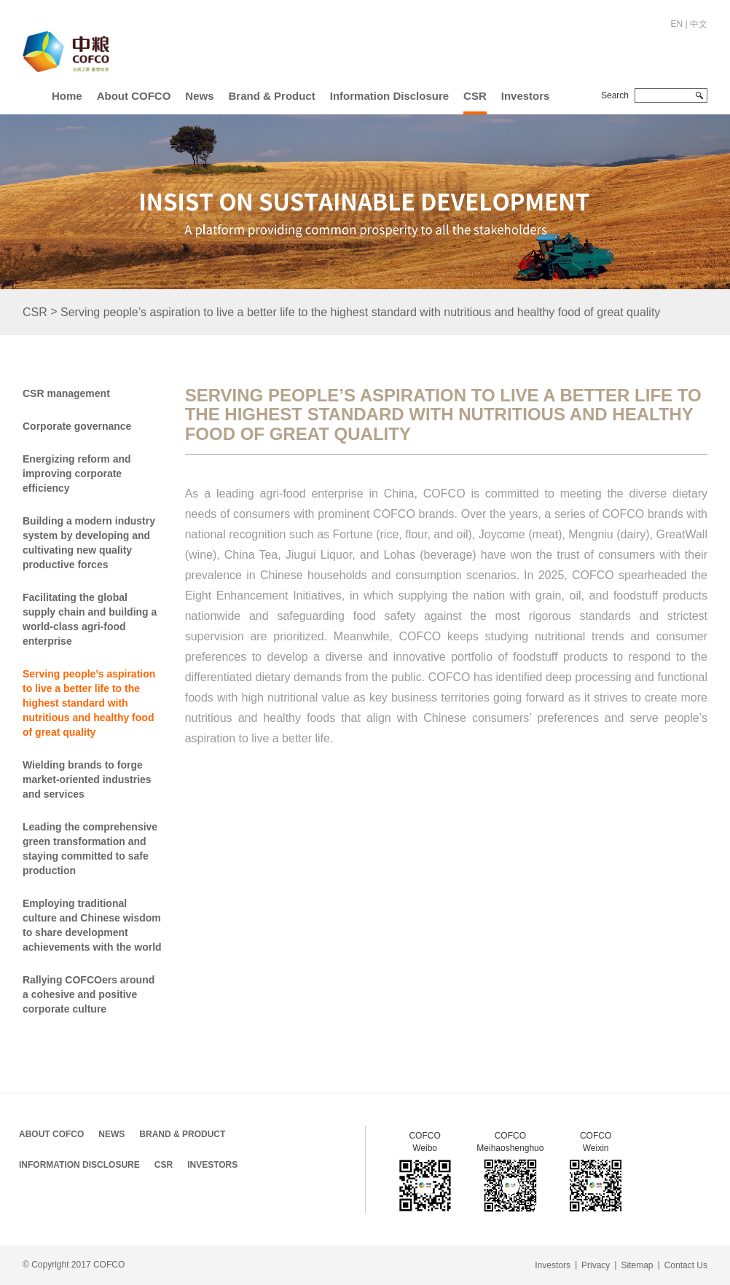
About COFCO (134, 96)
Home (67, 96)
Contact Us (685, 1265)
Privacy (595, 1265)
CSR (475, 96)
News (199, 96)
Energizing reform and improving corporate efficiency (77, 473)
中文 (698, 24)
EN (677, 24)
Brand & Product (272, 96)
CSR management (66, 393)
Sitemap (637, 1265)
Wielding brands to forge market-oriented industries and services (87, 779)
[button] (134, 93)
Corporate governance (77, 426)
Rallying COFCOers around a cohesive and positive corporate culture (88, 994)
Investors (525, 96)
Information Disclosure (389, 96)
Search (615, 95)
